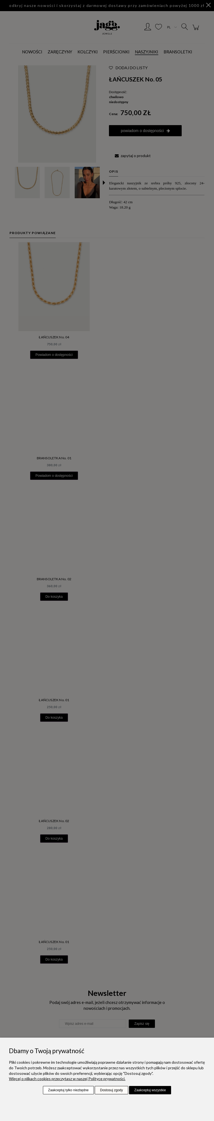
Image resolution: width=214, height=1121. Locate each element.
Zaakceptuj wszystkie (150, 1090)
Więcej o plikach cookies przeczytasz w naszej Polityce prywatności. (67, 1078)
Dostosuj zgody (111, 1090)
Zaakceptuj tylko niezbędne (68, 1090)
